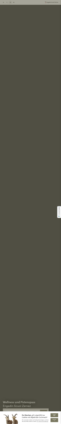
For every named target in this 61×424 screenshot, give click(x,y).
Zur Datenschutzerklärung (42, 421)
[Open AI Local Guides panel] (59, 212)
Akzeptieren (54, 415)
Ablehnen (54, 420)
